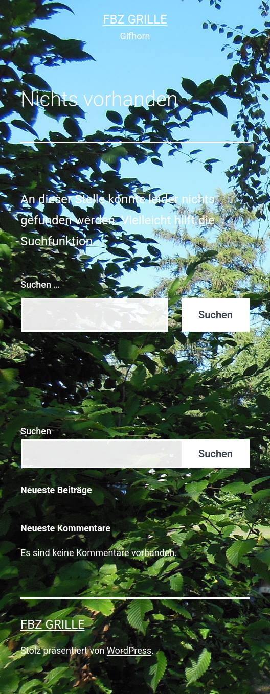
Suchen (35, 431)
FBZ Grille (135, 19)
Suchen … (40, 284)
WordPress (129, 650)
